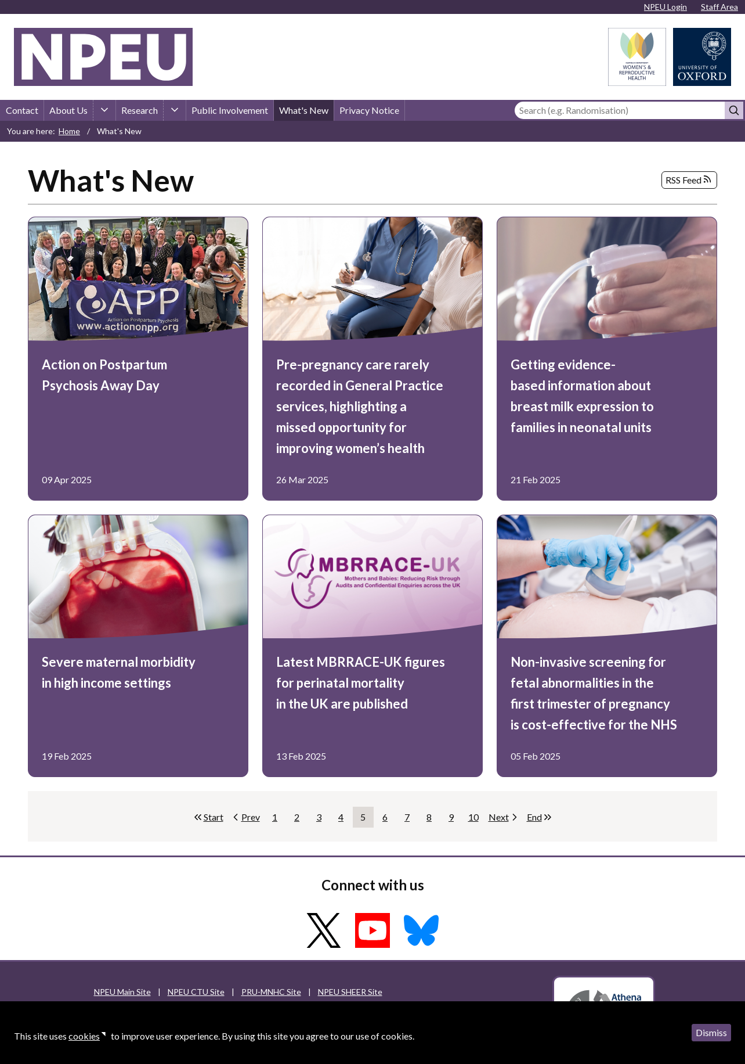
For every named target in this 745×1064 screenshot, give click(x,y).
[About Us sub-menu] (104, 110)
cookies (84, 1035)
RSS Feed (689, 180)
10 (476, 819)
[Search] (620, 110)
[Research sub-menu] (175, 110)
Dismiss (711, 1032)
